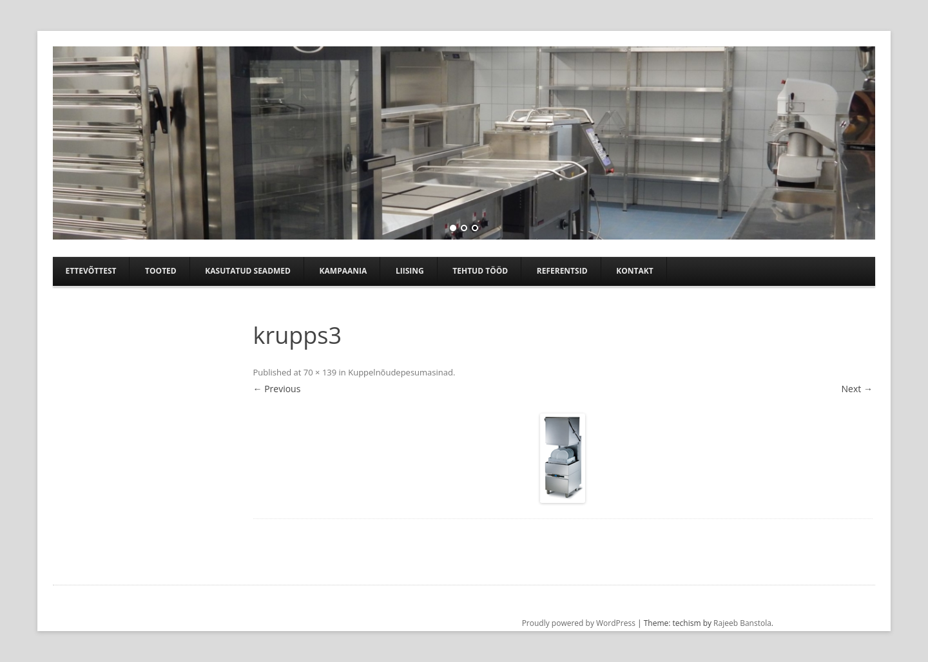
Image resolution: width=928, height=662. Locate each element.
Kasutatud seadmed (248, 270)
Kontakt (634, 270)
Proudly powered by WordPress (578, 623)
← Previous (277, 389)
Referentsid (562, 270)
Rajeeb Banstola (742, 623)
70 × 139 (320, 372)
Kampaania (343, 270)
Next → (857, 389)
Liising (410, 270)
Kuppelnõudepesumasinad (400, 372)
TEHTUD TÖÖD (480, 270)
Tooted (161, 270)
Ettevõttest (91, 270)
